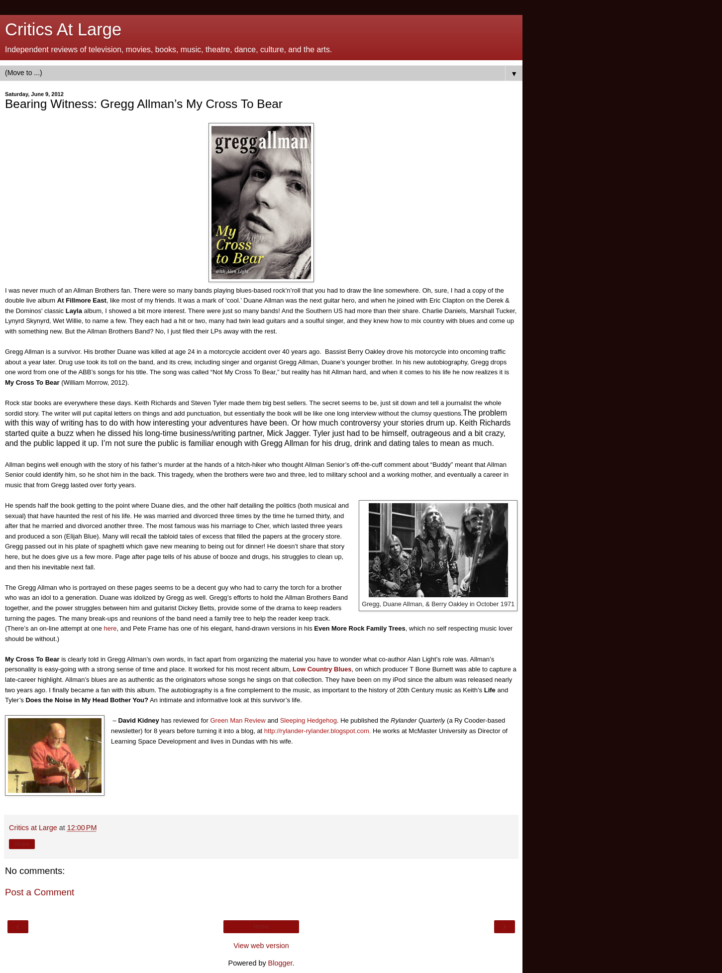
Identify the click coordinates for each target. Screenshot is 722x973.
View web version (261, 946)
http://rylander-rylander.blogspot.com (316, 731)
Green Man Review (237, 720)
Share (22, 844)
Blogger (280, 963)
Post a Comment (39, 892)
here (110, 628)
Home (261, 926)
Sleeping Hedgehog (308, 720)
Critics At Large (63, 29)
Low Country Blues (322, 669)
